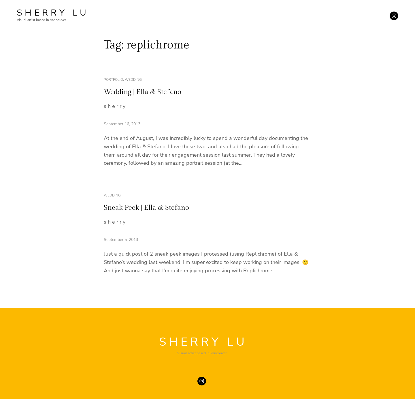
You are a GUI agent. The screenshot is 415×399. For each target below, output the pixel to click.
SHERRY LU (53, 13)
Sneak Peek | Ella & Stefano (146, 208)
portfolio (113, 79)
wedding (133, 79)
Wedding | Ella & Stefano (142, 92)
